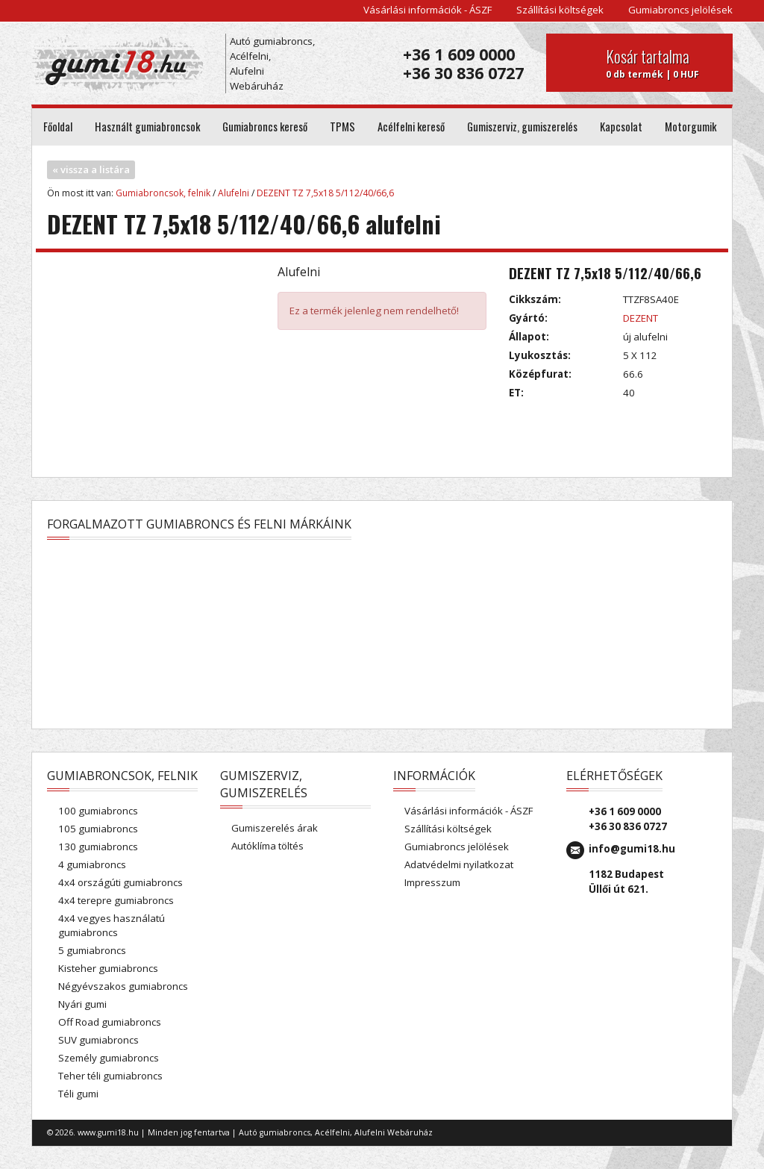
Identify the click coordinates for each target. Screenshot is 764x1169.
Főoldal (57, 126)
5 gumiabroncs (92, 950)
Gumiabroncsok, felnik (163, 193)
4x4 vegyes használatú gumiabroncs (111, 925)
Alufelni (233, 193)
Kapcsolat (621, 126)
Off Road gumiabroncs (109, 1022)
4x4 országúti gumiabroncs (120, 882)
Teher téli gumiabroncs (110, 1075)
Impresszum (432, 882)
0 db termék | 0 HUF (663, 63)
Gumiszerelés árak (274, 828)
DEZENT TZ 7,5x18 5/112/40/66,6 (325, 193)
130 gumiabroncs (98, 846)
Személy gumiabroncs (108, 1057)
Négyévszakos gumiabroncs (123, 986)
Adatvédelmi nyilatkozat (458, 864)
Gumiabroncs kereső (264, 126)
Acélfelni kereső (411, 126)
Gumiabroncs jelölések (680, 9)
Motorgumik (690, 126)
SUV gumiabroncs (98, 1040)
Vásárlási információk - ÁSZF (427, 9)
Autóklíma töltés (267, 845)
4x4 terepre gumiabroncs (116, 900)
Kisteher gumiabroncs (108, 968)
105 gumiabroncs (98, 828)
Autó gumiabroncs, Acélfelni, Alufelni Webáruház (272, 63)
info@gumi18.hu (632, 848)
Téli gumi (78, 1093)
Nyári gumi (82, 1004)
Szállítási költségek (560, 9)
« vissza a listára (91, 169)
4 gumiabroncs (92, 864)
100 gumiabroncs (98, 810)
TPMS (342, 126)
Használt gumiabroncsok (147, 126)
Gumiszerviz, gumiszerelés (522, 126)
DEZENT (640, 318)
